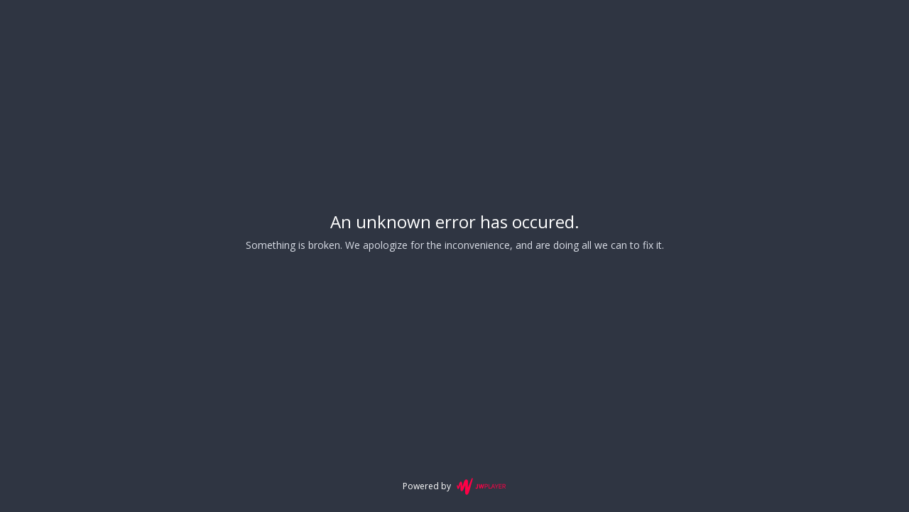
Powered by (454, 486)
